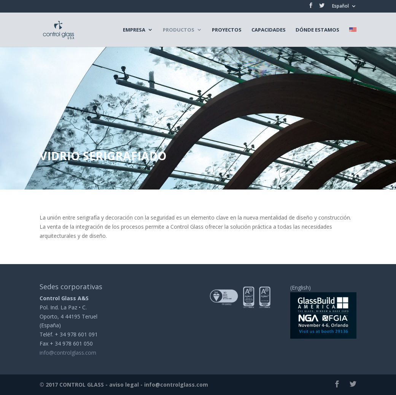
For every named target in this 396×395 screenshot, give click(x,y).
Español (340, 6)
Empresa (134, 30)
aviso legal (124, 384)
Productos (178, 30)
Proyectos (227, 30)
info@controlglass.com (68, 352)
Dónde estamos (317, 30)
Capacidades (268, 30)
